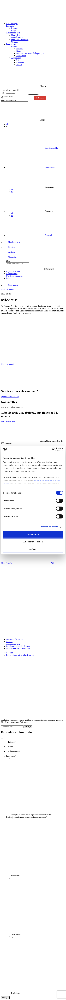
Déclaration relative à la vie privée (20, 655)
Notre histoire (16, 37)
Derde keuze (15, 993)
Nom (10, 747)
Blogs (13, 30)
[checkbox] (14, 99)
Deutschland (50, 167)
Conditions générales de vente (18, 646)
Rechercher (40, 98)
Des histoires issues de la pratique (30, 53)
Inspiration (15, 46)
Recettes (14, 28)
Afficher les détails (49, 527)
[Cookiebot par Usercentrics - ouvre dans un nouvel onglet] (52, 449)
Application (16, 58)
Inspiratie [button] (10, 26)
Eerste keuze (15, 876)
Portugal (48, 235)
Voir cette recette (8, 421)
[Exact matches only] (2, 98)
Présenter (20, 62)
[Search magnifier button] (9, 93)
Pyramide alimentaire (10, 396)
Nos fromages (11, 24)
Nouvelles (15, 35)
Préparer (19, 60)
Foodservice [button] (11, 44)
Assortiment (21, 55)
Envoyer (28, 727)
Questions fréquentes (19, 40)
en (12, 216)
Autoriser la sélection (33, 542)
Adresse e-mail (14, 751)
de (12, 189)
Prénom (12, 742)
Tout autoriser (33, 534)
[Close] (2, 738)
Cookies (9, 653)
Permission (11, 756)
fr (12, 191)
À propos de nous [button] (13, 33)
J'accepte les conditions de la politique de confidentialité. (31, 815)
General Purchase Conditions (18, 648)
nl (7, 124)
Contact (14, 42)
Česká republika (51, 148)
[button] (10, 257)
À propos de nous (13, 644)
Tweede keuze (16, 934)
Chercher (48, 269)
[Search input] (33, 90)
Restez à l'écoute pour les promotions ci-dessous (26, 817)
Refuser (33, 549)
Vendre (19, 65)
